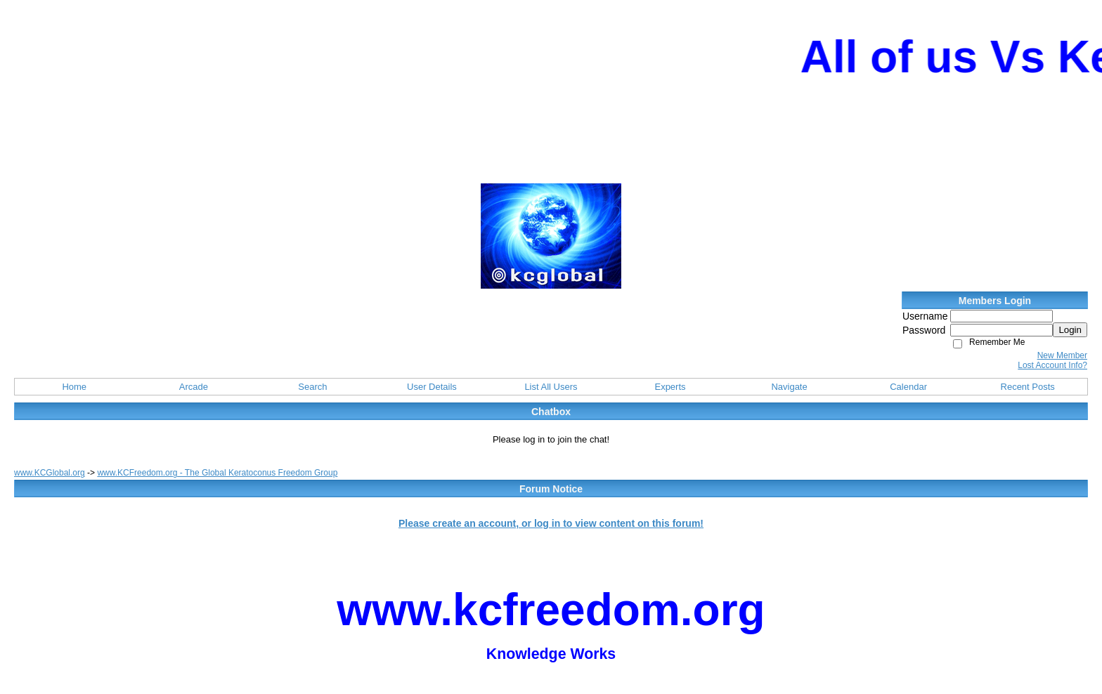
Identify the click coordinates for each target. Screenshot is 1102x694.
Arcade (193, 386)
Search (312, 386)
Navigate (789, 386)
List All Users (550, 386)
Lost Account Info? (1052, 365)
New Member (1062, 355)
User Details (432, 386)
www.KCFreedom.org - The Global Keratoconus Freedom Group (217, 473)
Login (1070, 330)
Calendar (908, 386)
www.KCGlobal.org (49, 473)
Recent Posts (1028, 386)
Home (74, 386)
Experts (669, 386)
